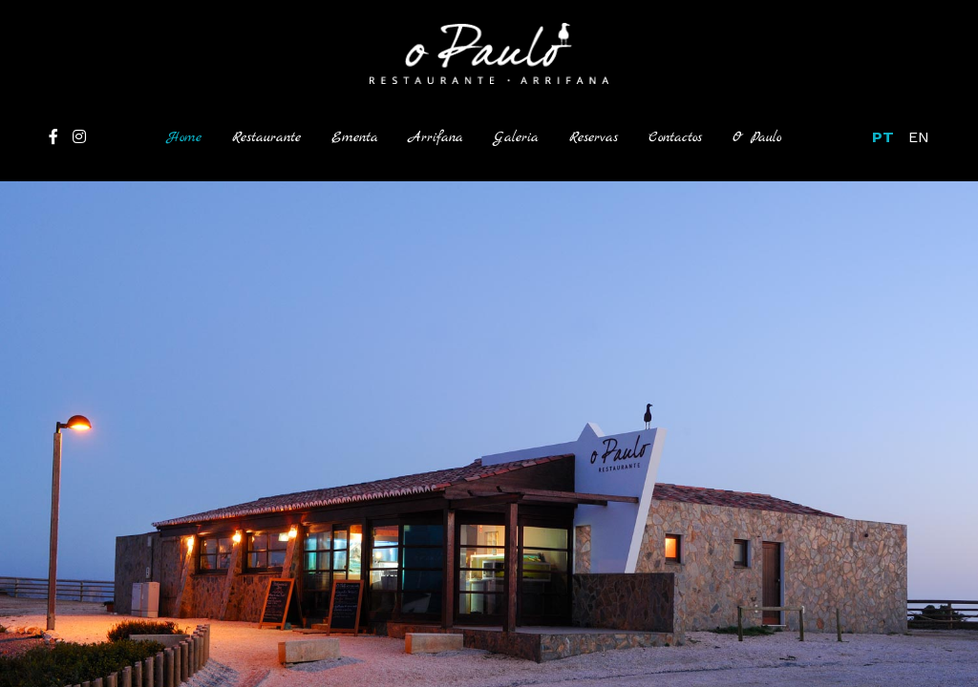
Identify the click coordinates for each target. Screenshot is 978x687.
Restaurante (266, 137)
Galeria (516, 137)
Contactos (675, 137)
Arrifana (436, 137)
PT (883, 137)
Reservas (593, 137)
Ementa (354, 137)
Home (192, 136)
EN (918, 137)
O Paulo (757, 137)
